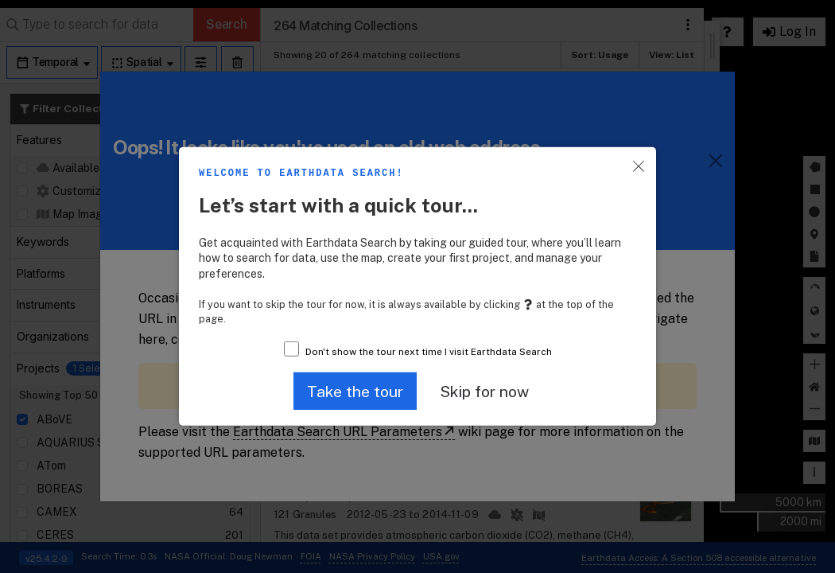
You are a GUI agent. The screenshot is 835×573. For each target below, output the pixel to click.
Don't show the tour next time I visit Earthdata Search (428, 351)
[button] (355, 391)
